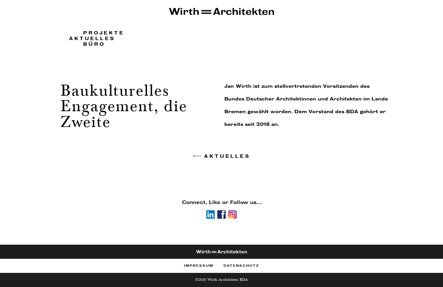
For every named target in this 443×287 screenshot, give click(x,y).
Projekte (103, 33)
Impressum (198, 266)
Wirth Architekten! (221, 12)
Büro (94, 44)
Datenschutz (241, 266)
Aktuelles (92, 38)
